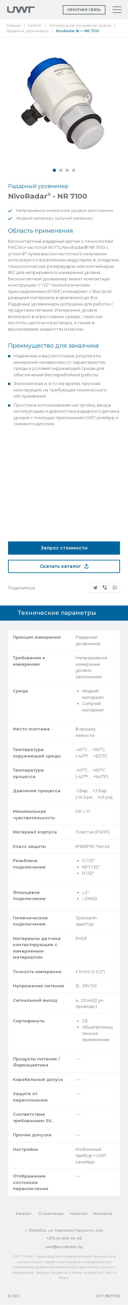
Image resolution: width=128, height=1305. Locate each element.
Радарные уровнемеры (27, 31)
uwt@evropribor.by (64, 1246)
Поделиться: (22, 587)
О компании (50, 1213)
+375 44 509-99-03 (64, 1238)
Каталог (35, 25)
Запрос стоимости (64, 548)
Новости (78, 1213)
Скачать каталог (64, 566)
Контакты (103, 1213)
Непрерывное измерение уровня (80, 25)
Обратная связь (84, 10)
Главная (13, 25)
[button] (54, 170)
